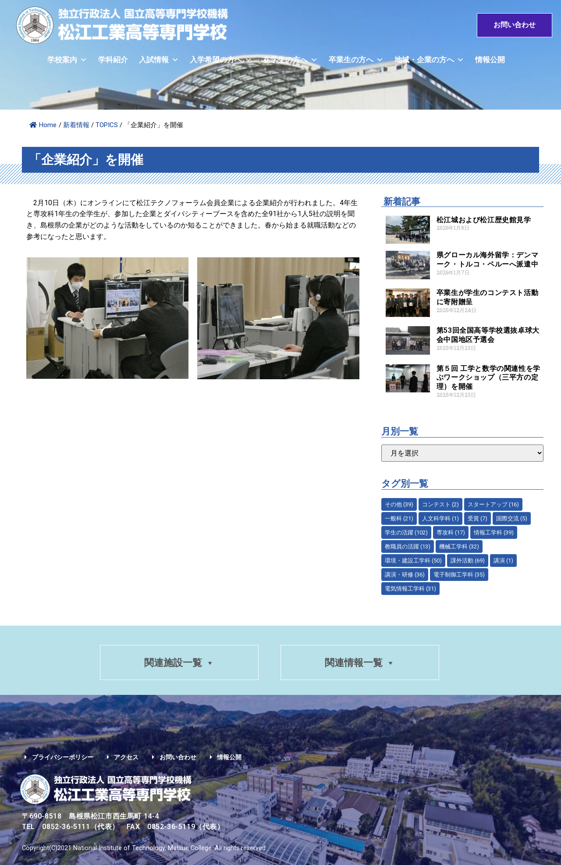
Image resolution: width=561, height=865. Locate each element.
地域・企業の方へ (429, 60)
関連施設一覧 (179, 663)
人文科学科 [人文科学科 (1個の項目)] (440, 518)
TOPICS (107, 125)
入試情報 (159, 60)
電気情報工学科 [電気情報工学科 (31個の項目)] (410, 588)
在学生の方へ (290, 60)
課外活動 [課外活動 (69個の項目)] (468, 560)
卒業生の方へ (356, 60)
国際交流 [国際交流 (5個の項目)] (511, 518)
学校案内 (67, 60)
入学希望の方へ (221, 60)
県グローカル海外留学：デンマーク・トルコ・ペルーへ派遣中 (487, 259)
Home (43, 125)
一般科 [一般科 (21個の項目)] (399, 518)
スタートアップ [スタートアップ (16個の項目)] (493, 504)
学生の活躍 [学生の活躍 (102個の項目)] (406, 532)
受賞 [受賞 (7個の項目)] (477, 518)
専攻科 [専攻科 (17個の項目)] (451, 532)
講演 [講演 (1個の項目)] (503, 560)
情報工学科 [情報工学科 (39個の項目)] (494, 532)
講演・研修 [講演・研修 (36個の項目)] (405, 574)
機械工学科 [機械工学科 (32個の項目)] (459, 546)
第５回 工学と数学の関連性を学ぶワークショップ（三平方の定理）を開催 (488, 377)
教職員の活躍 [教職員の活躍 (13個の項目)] (407, 546)
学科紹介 (113, 60)
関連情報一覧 (360, 663)
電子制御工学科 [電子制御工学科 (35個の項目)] (459, 574)
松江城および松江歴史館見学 (484, 220)
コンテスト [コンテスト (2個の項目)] (440, 504)
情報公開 (490, 60)
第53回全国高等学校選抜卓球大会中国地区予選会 (488, 335)
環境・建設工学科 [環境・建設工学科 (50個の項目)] (413, 560)
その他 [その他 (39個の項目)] (399, 504)
